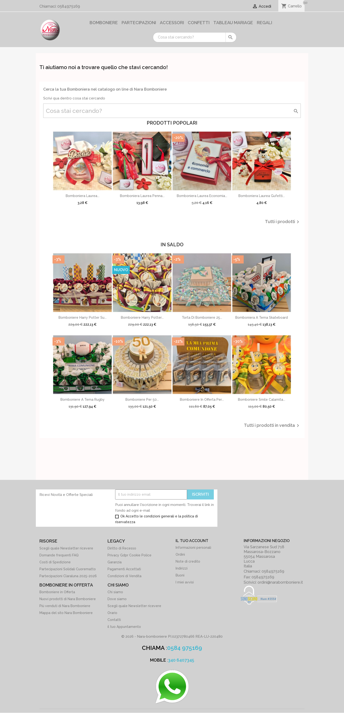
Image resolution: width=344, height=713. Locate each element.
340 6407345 (181, 660)
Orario (112, 613)
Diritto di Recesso (122, 548)
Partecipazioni (139, 22)
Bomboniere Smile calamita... (261, 399)
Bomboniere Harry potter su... (83, 317)
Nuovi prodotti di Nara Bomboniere (67, 599)
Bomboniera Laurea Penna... (142, 196)
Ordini (180, 554)
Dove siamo (117, 599)
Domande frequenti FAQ (59, 555)
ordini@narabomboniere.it (280, 582)
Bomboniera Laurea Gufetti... (261, 196)
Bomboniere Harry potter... (142, 317)
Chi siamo (115, 592)
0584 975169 (184, 647)
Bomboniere (104, 22)
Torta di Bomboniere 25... (202, 317)
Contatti (114, 620)
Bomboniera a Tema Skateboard (261, 317)
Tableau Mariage (233, 22)
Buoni (180, 575)
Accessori (172, 22)
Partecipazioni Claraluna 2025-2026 (68, 576)
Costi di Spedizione (55, 562)
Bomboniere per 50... (142, 399)
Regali (264, 22)
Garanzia (115, 562)
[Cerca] (194, 37)
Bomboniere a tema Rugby (82, 399)
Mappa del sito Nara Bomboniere (66, 613)
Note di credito (188, 561)
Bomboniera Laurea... (82, 196)
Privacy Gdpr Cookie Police (129, 555)
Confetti (199, 22)
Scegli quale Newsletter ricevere (66, 548)
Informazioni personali (193, 547)
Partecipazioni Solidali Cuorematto (67, 569)
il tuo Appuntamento (124, 627)
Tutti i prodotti (283, 222)
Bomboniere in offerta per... (202, 399)
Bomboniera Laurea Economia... (202, 196)
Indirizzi (182, 568)
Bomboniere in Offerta (57, 592)
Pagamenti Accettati (124, 569)
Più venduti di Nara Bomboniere (64, 606)
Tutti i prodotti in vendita (272, 425)
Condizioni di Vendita (124, 576)
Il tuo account (192, 540)
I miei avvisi (185, 582)
